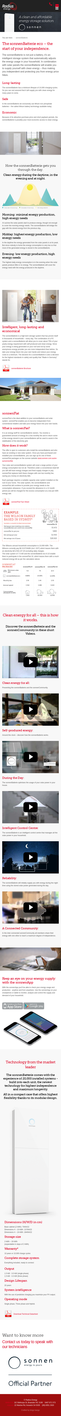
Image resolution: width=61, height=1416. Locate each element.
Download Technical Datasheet (26, 1314)
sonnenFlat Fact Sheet (20, 502)
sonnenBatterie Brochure (21, 368)
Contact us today (16, 1342)
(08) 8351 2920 (48, 1405)
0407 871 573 (50, 1403)
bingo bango (35, 1410)
